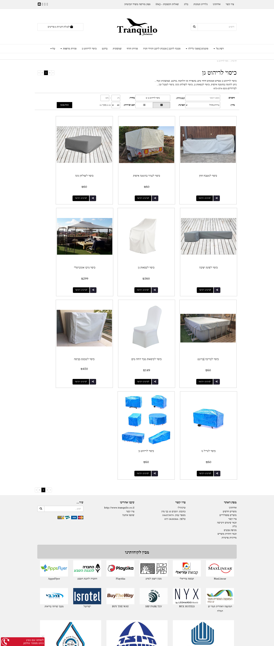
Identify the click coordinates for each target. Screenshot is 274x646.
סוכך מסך (205, 569)
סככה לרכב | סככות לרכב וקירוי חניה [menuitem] (162, 48)
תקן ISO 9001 (70, 532)
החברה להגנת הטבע (87, 453)
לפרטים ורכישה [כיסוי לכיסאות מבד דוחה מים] (57, 267)
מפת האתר (230, 377)
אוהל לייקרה (69, 564)
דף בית (234, 61)
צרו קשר (180, 377)
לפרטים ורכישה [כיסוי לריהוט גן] (108, 348)
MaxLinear (220, 453)
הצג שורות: (129, 105)
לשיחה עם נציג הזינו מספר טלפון (33, 641)
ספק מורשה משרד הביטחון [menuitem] (137, 4)
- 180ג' (128, 560)
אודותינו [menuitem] (217, 4)
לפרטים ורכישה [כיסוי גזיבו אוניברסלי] (159, 267)
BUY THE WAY (120, 481)
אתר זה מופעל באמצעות (137, 643)
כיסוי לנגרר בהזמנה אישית (162, 164)
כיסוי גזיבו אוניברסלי (162, 245)
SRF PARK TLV (153, 481)
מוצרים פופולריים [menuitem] (228, 390)
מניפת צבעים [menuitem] (230, 404)
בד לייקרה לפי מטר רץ (69, 578)
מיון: (232, 105)
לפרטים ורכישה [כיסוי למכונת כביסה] (210, 348)
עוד (52, 48)
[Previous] (49, 73)
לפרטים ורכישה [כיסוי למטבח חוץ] (210, 187)
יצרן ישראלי (137, 532)
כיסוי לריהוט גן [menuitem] (89, 48)
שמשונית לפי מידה (205, 587)
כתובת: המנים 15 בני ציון (173, 386)
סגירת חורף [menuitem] (132, 48)
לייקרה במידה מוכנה (69, 556)
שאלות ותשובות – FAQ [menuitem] (167, 4)
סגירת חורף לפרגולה (205, 556)
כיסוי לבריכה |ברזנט (111, 245)
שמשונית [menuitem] (117, 48)
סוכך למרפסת (137, 600)
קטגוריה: (180, 98)
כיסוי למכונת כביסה (213, 325)
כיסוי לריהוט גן (222, 61)
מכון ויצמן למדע (154, 453)
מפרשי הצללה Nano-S (137, 582)
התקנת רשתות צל (137, 587)
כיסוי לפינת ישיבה (60, 164)
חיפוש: (231, 97)
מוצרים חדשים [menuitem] (230, 386)
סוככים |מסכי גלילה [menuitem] (197, 48)
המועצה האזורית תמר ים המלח (220, 483)
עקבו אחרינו (127, 377)
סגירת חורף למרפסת (205, 560)
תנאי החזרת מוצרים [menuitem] (227, 408)
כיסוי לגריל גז (162, 325)
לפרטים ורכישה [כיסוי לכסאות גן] (210, 267)
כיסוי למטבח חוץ (214, 164)
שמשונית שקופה (205, 591)
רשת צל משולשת (137, 573)
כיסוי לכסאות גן (213, 245)
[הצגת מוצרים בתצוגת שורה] (144, 105)
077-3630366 (171, 393)
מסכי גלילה (205, 564)
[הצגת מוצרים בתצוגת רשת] (161, 105)
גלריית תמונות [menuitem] (200, 4)
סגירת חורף (205, 551)
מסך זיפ (205, 573)
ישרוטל (87, 481)
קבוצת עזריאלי (187, 453)
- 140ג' (128, 556)
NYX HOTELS (187, 481)
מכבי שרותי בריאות (54, 481)
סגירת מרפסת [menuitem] (68, 48)
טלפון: (182, 393)
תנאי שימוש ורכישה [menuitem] (227, 397)
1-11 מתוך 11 (105, 105)
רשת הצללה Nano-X (137, 578)
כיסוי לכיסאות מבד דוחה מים (60, 245)
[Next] (42, 73)
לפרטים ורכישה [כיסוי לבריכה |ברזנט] (108, 267)
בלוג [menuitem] (186, 4)
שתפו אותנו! (128, 390)
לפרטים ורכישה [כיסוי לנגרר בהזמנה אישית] (159, 187)
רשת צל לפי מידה (140, 556)
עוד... (80, 377)
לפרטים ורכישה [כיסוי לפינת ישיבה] (57, 187)
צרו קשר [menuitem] (230, 4)
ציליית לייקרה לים (69, 569)
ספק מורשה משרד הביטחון (203, 532)
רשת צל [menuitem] (219, 48)
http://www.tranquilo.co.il (119, 382)
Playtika (120, 453)
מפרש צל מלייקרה (69, 573)
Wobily (148, 642)
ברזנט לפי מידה (205, 605)
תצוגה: (181, 105)
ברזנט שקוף (205, 609)
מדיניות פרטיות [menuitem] (229, 412)
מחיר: (132, 97)
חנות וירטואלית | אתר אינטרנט (116, 642)
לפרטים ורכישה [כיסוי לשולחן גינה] (108, 187)
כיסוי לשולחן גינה (111, 164)
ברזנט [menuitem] (104, 48)
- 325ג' (128, 564)
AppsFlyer (54, 453)
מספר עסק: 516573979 (174, 390)
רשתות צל (137, 551)
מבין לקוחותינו (137, 427)
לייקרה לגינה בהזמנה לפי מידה (69, 560)
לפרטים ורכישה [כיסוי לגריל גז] (159, 348)
